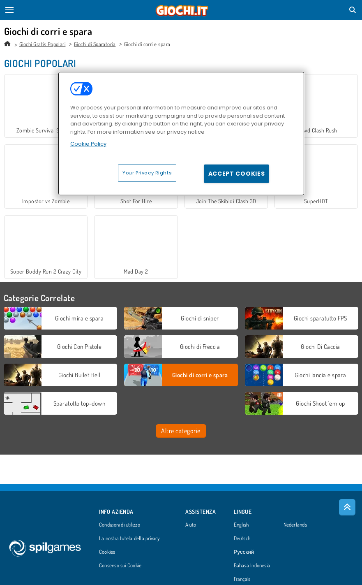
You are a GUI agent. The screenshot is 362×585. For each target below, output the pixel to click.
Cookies (107, 552)
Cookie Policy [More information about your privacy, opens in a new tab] (88, 144)
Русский (244, 552)
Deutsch (242, 538)
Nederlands (295, 525)
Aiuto (190, 525)
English (241, 525)
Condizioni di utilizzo (119, 525)
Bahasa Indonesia (252, 566)
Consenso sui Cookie (120, 566)
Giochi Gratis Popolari (42, 44)
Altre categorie (180, 431)
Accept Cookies (236, 173)
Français (242, 579)
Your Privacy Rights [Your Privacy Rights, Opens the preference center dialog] (147, 172)
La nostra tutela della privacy (129, 538)
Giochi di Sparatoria (95, 44)
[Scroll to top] (347, 507)
